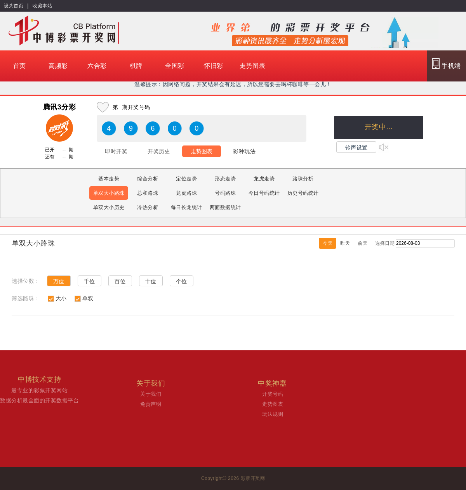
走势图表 (252, 65)
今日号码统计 (264, 193)
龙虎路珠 (186, 193)
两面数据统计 (225, 207)
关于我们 (150, 394)
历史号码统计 (303, 193)
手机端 (446, 63)
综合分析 (147, 179)
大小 (61, 298)
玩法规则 (272, 414)
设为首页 (13, 6)
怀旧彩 (213, 65)
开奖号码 (272, 394)
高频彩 (58, 65)
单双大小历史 (109, 207)
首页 (19, 65)
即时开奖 (116, 151)
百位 (120, 281)
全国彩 (174, 65)
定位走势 (186, 179)
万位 (58, 281)
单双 (88, 298)
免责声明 (150, 404)
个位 (181, 281)
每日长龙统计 (186, 207)
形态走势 (225, 179)
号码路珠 (225, 193)
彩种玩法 (244, 151)
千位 (89, 281)
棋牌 (136, 65)
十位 (150, 281)
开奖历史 (159, 151)
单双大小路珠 (109, 193)
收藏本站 (42, 6)
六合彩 (97, 65)
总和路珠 (147, 193)
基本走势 (108, 179)
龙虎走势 (264, 179)
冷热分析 (147, 207)
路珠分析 (302, 179)
